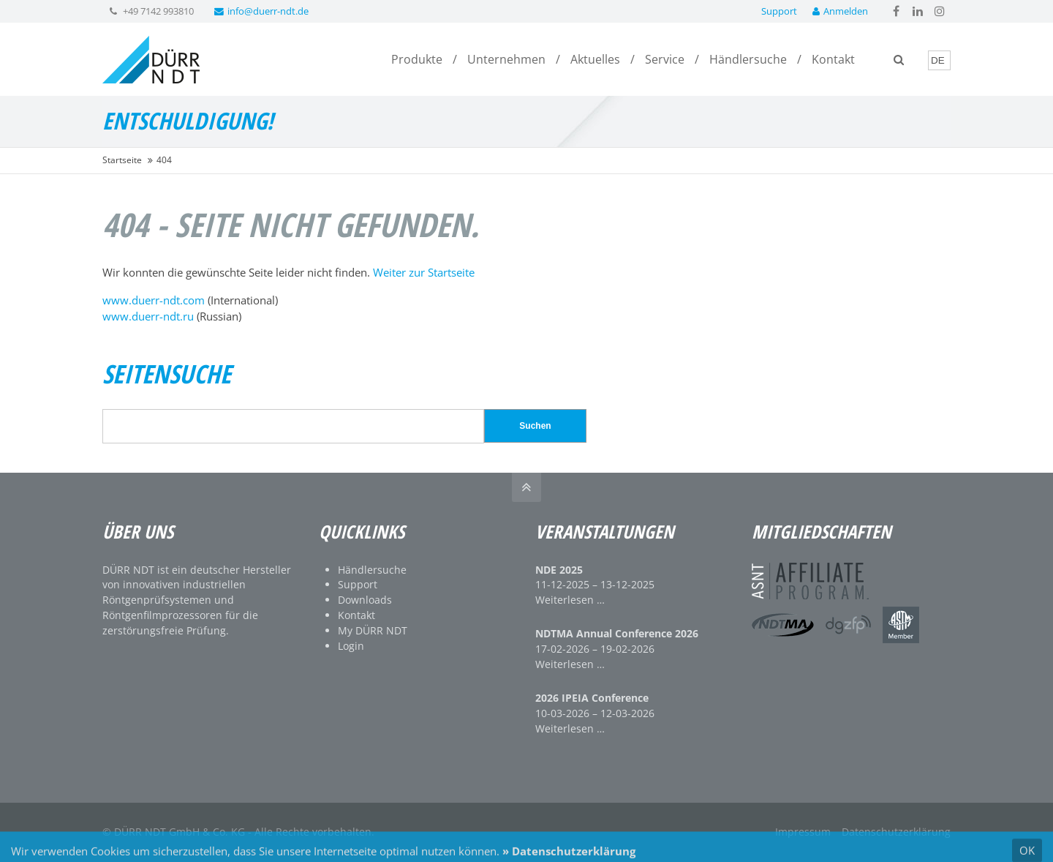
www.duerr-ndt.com (153, 300)
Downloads (365, 600)
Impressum (803, 832)
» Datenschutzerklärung (568, 854)
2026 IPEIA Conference (592, 698)
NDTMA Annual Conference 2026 (616, 633)
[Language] (939, 60)
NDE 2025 (559, 570)
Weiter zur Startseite (424, 272)
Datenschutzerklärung (896, 832)
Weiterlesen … (570, 600)
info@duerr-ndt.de (261, 11)
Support (779, 11)
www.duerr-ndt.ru (148, 316)
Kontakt (356, 615)
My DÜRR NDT (372, 630)
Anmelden (840, 11)
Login (351, 646)
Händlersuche (372, 570)
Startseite (122, 160)
